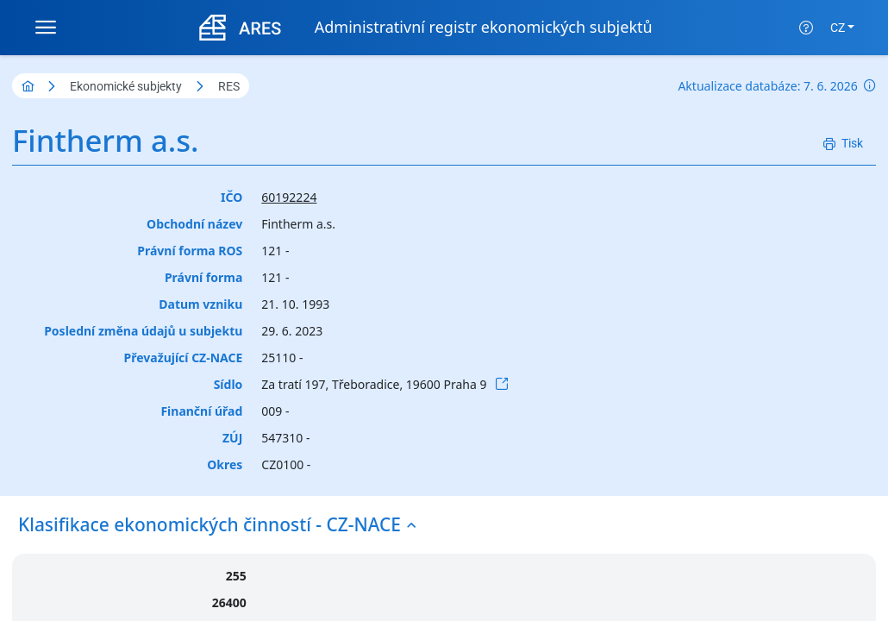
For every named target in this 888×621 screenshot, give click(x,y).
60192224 (288, 197)
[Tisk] (843, 144)
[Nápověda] (806, 27)
